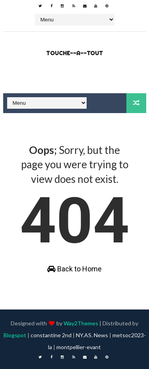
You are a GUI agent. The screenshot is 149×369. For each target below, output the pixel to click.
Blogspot (15, 335)
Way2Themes (81, 323)
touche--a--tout (74, 53)
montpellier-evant (78, 347)
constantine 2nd (51, 335)
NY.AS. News (92, 335)
